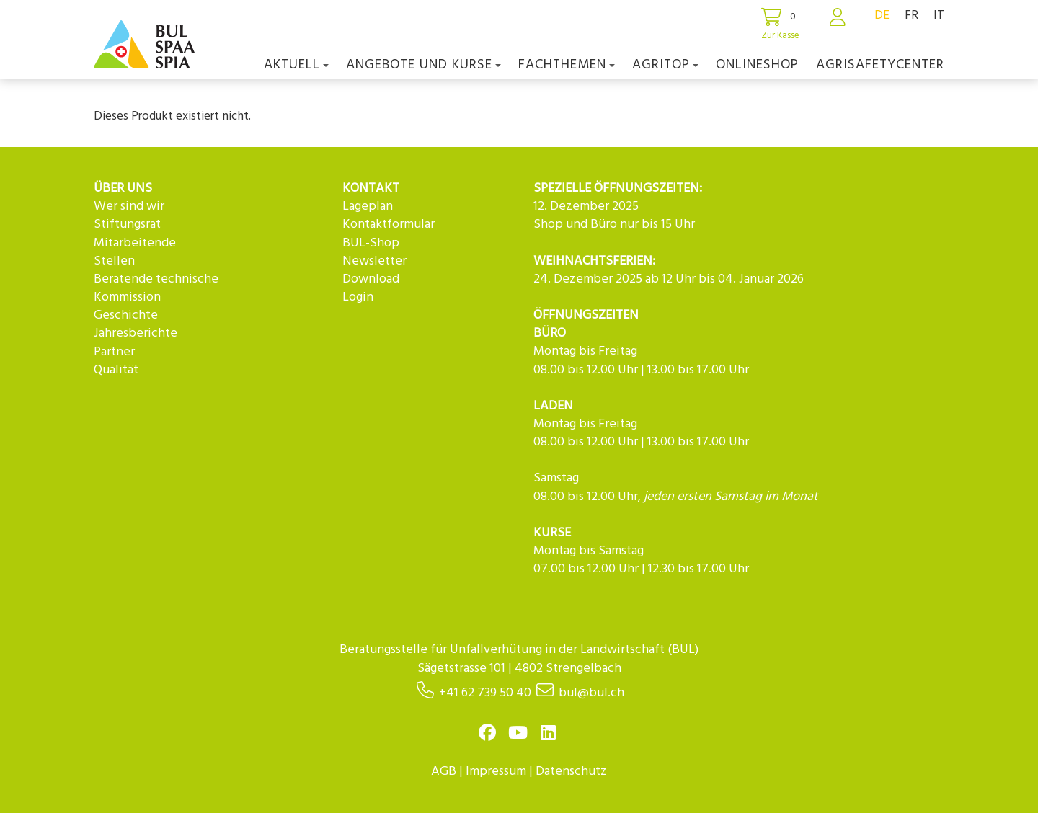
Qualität (116, 370)
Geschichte (126, 315)
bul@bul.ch (591, 693)
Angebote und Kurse (423, 65)
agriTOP (665, 65)
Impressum (496, 771)
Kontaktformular (388, 224)
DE (882, 15)
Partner (114, 352)
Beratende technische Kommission (156, 288)
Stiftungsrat (127, 224)
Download (370, 279)
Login (357, 297)
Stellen (114, 261)
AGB (443, 771)
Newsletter (374, 261)
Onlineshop (757, 65)
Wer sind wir (129, 206)
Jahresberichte (135, 333)
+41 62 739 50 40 (485, 693)
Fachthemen (566, 65)
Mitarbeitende (135, 243)
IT (938, 15)
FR (911, 15)
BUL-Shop (370, 243)
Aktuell (296, 65)
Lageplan (367, 206)
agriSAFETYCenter (880, 65)
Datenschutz (571, 771)
